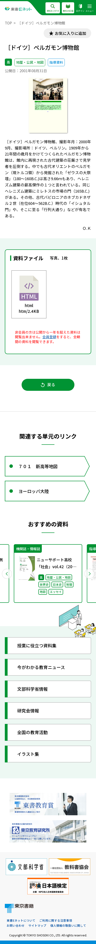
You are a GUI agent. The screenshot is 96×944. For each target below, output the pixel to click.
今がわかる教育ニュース (41, 667)
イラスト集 (28, 754)
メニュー (89, 8)
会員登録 (49, 336)
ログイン (80, 8)
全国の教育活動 (32, 732)
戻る (48, 384)
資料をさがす (52, 8)
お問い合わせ (16, 925)
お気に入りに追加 (70, 33)
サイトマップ (37, 925)
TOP (8, 23)
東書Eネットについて (21, 920)
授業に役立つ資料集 (36, 645)
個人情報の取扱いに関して (68, 925)
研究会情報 (28, 710)
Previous (6, 573)
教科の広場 (68, 8)
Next (89, 573)
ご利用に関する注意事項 (55, 920)
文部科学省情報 (32, 689)
